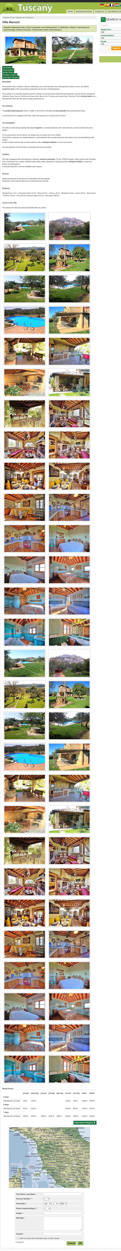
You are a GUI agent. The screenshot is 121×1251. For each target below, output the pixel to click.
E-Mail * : (20, 1213)
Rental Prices (8, 72)
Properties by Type (8, 17)
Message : (20, 1218)
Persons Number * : (24, 1199)
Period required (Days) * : (26, 1208)
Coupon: (19, 1234)
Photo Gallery (8, 70)
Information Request (11, 77)
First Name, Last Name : (26, 1194)
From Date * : (21, 1204)
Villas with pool (20, 17)
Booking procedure (84, 11)
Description (7, 68)
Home (70, 11)
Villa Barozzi (30, 17)
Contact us (99, 11)
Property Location (10, 75)
